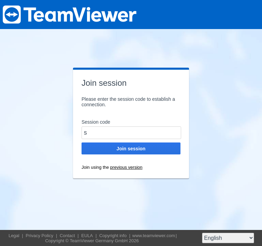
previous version (126, 167)
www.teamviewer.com (153, 235)
